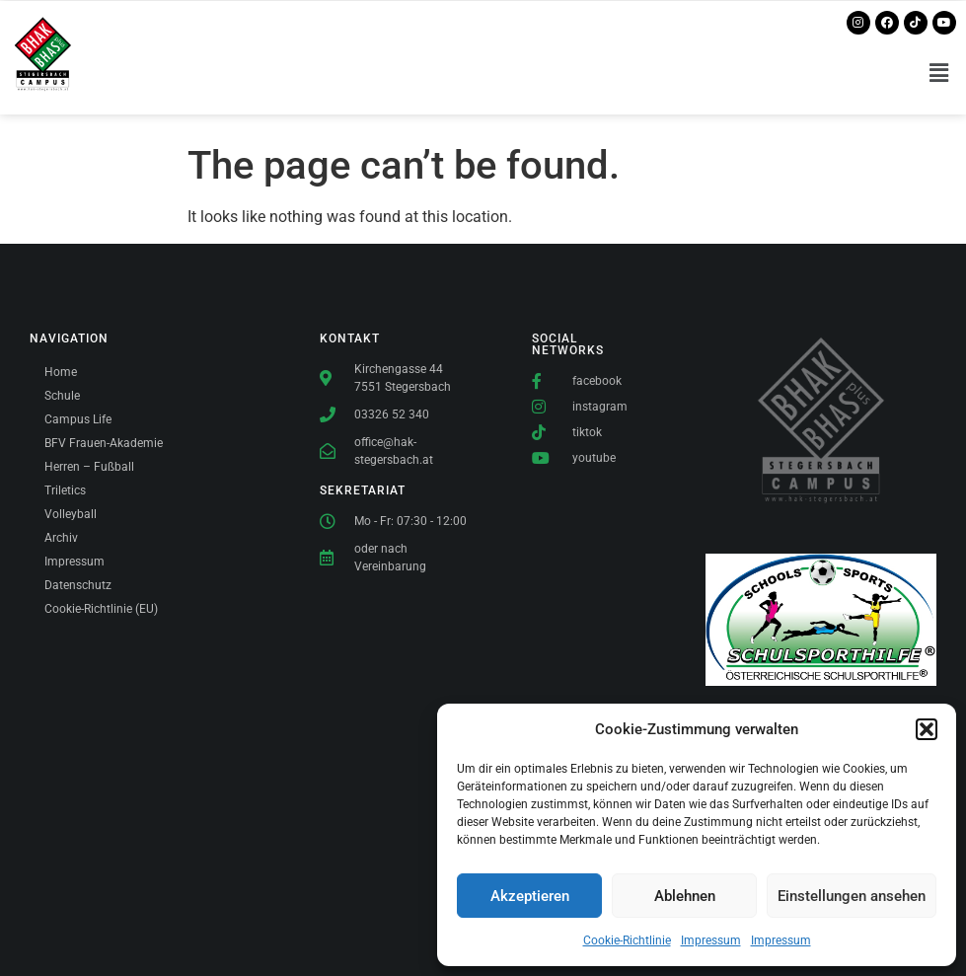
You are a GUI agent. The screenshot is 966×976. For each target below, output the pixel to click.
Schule (62, 396)
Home (60, 372)
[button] (926, 729)
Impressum (711, 940)
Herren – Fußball (89, 467)
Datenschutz (77, 585)
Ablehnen (684, 896)
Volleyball (70, 514)
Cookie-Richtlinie (627, 940)
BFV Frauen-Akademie (103, 443)
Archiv (61, 538)
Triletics (65, 490)
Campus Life (77, 419)
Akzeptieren (529, 896)
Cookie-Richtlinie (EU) (101, 609)
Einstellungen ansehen (852, 896)
